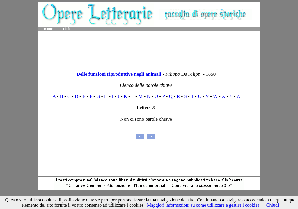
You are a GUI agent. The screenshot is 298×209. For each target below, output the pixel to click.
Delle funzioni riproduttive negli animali (119, 74)
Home (48, 29)
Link (66, 29)
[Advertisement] (149, 49)
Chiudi (272, 205)
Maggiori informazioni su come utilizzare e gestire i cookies (203, 205)
